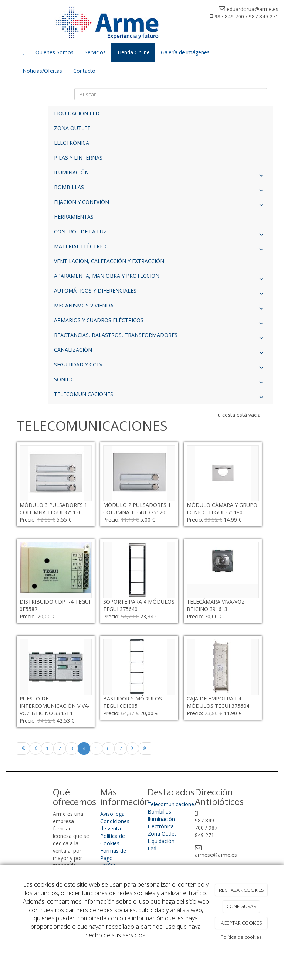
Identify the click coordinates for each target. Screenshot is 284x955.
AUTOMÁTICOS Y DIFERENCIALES (160, 292)
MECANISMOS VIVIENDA (160, 307)
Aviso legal (113, 813)
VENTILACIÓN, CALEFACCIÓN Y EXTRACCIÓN (109, 261)
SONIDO (160, 381)
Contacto (84, 70)
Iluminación (161, 818)
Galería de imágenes (185, 52)
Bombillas (159, 811)
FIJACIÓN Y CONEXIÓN (160, 203)
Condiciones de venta (114, 825)
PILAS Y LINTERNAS (78, 157)
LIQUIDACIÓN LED (76, 113)
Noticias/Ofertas (42, 70)
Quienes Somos (55, 52)
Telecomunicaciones (172, 804)
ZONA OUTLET (72, 128)
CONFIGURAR (241, 906)
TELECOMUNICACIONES (160, 396)
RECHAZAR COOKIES (241, 890)
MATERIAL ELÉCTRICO (160, 248)
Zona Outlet (162, 833)
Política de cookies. (241, 937)
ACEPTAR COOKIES (241, 923)
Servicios (95, 52)
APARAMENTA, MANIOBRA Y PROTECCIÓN (160, 277)
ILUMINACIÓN (160, 174)
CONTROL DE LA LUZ (160, 233)
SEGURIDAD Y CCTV (160, 366)
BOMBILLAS (160, 189)
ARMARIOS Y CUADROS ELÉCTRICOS (160, 322)
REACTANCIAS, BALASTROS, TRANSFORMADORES (160, 336)
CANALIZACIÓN (160, 351)
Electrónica (161, 826)
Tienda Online (133, 52)
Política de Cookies (112, 839)
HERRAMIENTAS (74, 216)
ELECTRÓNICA (71, 142)
